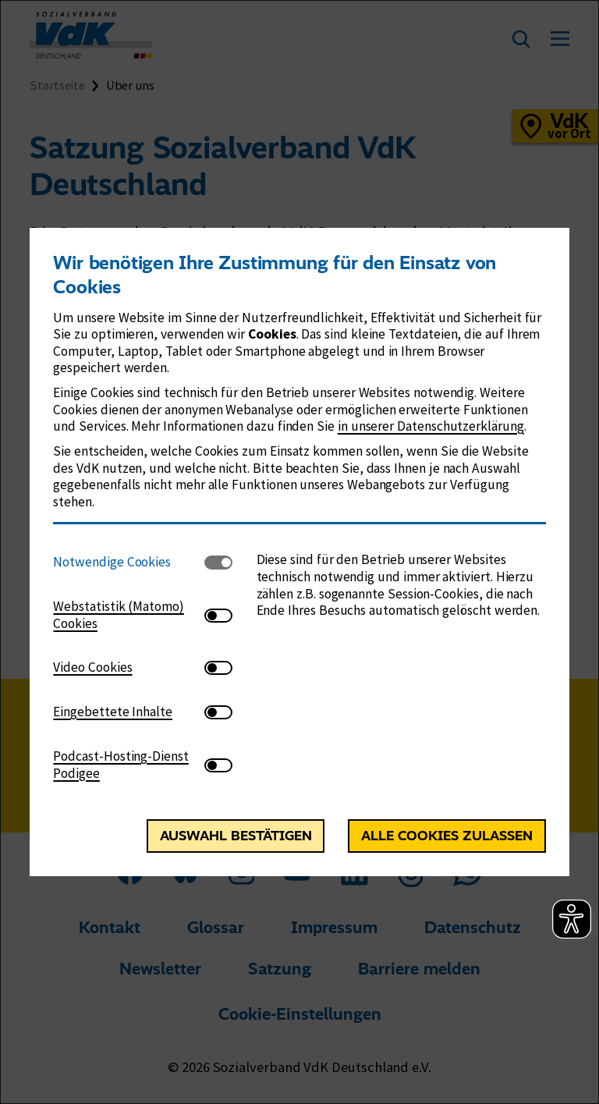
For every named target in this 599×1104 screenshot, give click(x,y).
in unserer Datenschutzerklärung (431, 426)
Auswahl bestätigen (236, 835)
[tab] (128, 562)
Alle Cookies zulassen (447, 835)
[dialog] (299, 552)
